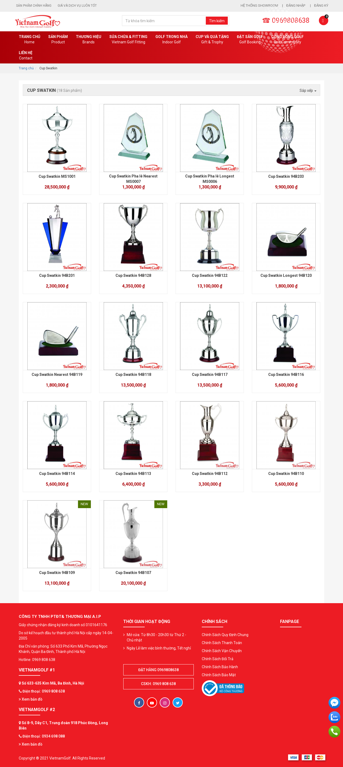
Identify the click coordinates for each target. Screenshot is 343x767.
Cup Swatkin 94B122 (210, 275)
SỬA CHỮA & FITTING (128, 40)
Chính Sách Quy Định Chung (225, 635)
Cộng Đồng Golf (287, 40)
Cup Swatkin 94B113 (133, 473)
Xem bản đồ (30, 699)
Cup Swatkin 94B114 (57, 473)
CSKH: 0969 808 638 (158, 684)
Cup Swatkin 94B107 (133, 572)
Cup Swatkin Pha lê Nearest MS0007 (133, 179)
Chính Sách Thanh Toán (222, 643)
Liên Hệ (25, 56)
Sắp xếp (308, 90)
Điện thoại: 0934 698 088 (44, 736)
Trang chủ (29, 40)
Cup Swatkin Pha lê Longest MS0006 (209, 179)
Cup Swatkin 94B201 (57, 275)
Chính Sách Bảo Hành (220, 667)
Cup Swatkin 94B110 (286, 473)
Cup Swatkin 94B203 (286, 176)
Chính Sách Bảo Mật (219, 675)
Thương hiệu (88, 40)
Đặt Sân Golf (250, 40)
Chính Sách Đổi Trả (217, 659)
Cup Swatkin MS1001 (57, 176)
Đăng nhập (296, 5)
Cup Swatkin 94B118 (133, 374)
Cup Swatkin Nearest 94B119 (57, 374)
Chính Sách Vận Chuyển (222, 651)
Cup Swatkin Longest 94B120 (286, 275)
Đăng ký (321, 5)
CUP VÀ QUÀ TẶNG (212, 40)
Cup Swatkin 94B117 (210, 374)
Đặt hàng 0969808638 (158, 670)
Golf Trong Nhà (171, 40)
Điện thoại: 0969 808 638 (44, 691)
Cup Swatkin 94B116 (286, 374)
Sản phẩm (58, 40)
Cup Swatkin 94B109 (57, 572)
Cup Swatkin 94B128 (133, 275)
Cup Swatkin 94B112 (210, 473)
